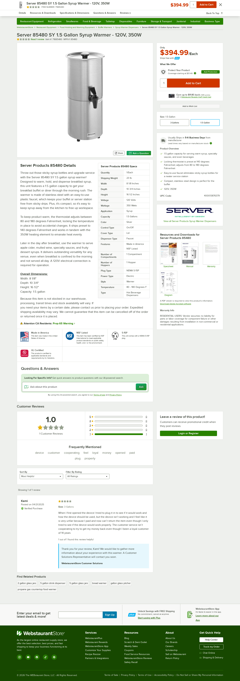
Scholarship (172, 650)
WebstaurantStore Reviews (138, 658)
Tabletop (110, 21)
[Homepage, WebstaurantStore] (45, 11)
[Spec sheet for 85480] (168, 254)
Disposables (125, 21)
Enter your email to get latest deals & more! (33, 614)
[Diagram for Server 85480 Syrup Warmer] (168, 283)
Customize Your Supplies (98, 650)
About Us (170, 638)
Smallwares (72, 21)
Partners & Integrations (97, 658)
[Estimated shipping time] (210, 143)
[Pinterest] (54, 657)
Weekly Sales (131, 646)
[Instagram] (19, 657)
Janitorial (181, 21)
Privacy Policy (116, 395)
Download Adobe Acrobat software (175, 304)
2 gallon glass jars (27, 583)
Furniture (141, 21)
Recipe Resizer (93, 654)
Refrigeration (55, 21)
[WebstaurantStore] (44, 633)
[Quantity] (164, 83)
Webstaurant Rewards (96, 642)
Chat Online (207, 653)
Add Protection (210, 72)
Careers (170, 646)
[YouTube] (28, 657)
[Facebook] (37, 657)
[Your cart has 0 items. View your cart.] (218, 11)
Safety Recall (131, 662)
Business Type (212, 21)
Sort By (23, 472)
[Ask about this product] (85, 387)
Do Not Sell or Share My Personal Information (199, 675)
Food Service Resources (137, 654)
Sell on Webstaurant (176, 654)
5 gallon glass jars (79, 583)
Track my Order (211, 646)
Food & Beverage (92, 21)
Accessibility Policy (164, 675)
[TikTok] (45, 657)
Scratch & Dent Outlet (135, 642)
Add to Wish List (189, 106)
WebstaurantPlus (93, 638)
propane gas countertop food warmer (37, 589)
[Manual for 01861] (189, 254)
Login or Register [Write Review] (188, 433)
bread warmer (99, 583)
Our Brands (172, 642)
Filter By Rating (74, 472)
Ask (141, 386)
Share (119, 153)
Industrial (195, 21)
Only (162, 47)
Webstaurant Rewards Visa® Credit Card (196, 97)
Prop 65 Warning (63, 323)
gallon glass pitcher (121, 583)
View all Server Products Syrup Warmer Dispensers (190, 221)
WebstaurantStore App (96, 646)
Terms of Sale (111, 675)
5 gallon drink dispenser (52, 583)
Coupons (129, 650)
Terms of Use (99, 395)
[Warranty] (211, 254)
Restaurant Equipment (32, 21)
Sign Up (109, 614)
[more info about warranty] (195, 73)
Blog (126, 638)
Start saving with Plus (149, 617)
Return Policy (172, 658)
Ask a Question (139, 153)
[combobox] (115, 11)
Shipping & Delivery (211, 657)
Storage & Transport (161, 21)
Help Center (211, 639)
